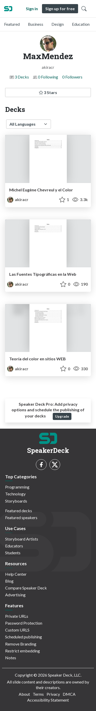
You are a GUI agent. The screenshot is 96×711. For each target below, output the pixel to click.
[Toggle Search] (84, 8)
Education (81, 24)
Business (35, 24)
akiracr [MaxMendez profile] (17, 199)
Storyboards (16, 500)
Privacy (53, 694)
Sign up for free (60, 8)
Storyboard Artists (21, 538)
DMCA (69, 694)
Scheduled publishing (23, 636)
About (24, 694)
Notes (10, 657)
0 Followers (72, 76)
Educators (14, 545)
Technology (15, 493)
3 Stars (48, 92)
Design (57, 24)
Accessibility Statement (48, 699)
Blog (9, 580)
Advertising (15, 594)
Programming (17, 486)
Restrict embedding (22, 650)
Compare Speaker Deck (26, 587)
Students (12, 552)
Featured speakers (21, 517)
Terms (38, 694)
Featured (12, 24)
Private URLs (16, 616)
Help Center (16, 574)
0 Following (48, 76)
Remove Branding (20, 643)
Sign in (32, 8)
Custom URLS (17, 629)
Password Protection (23, 623)
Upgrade (62, 416)
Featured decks (18, 510)
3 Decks (22, 76)
